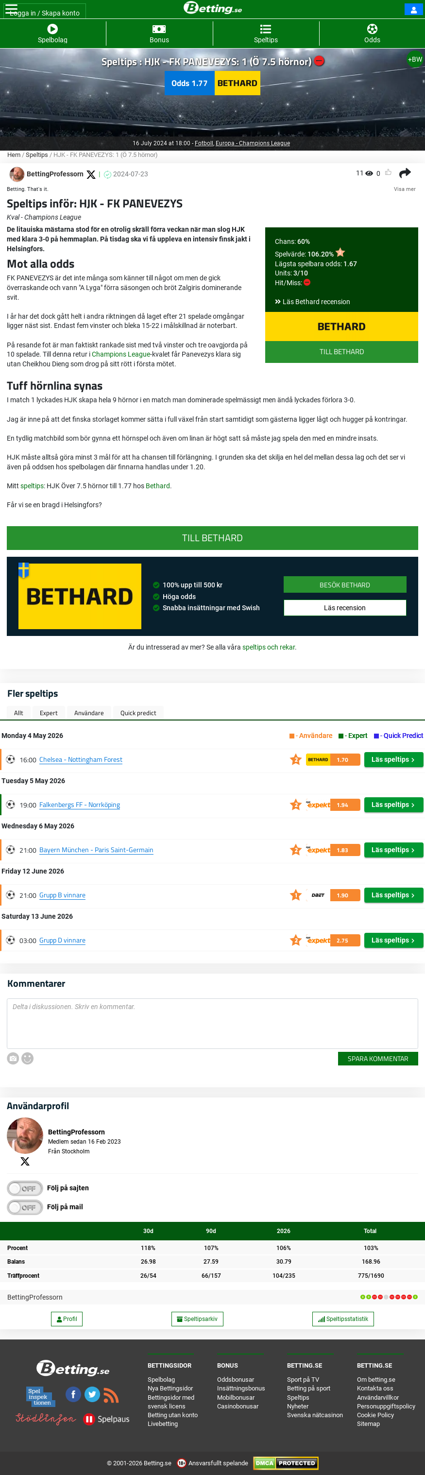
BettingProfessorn (35, 1297)
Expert (49, 713)
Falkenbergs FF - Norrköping (79, 804)
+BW (415, 59)
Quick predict (138, 713)
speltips (32, 486)
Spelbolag (161, 1379)
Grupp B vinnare (62, 895)
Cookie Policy (375, 1415)
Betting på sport (308, 1388)
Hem (13, 154)
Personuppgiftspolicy (386, 1406)
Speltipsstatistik (343, 1319)
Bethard (158, 486)
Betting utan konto (173, 1415)
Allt (18, 713)
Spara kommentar (378, 1058)
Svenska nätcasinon (315, 1415)
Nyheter (297, 1406)
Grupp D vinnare (62, 940)
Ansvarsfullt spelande (213, 1463)
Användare (89, 713)
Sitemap (368, 1423)
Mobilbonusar (236, 1397)
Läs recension (345, 608)
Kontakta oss (375, 1388)
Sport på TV (303, 1379)
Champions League (121, 354)
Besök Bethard (345, 585)
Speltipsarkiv (197, 1319)
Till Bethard (342, 351)
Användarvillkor (378, 1397)
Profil (67, 1319)
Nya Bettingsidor (170, 1388)
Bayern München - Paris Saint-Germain (96, 849)
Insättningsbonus (241, 1388)
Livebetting (163, 1423)
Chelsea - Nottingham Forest (80, 759)
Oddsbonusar (235, 1379)
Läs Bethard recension (316, 302)
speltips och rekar (268, 647)
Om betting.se (376, 1379)
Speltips (37, 154)
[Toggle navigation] (11, 9)
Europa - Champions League (253, 143)
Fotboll (204, 143)
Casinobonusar (237, 1406)
